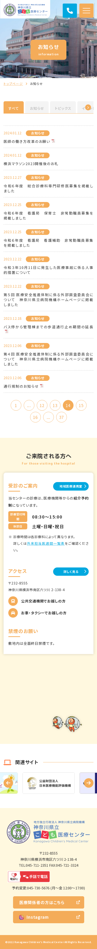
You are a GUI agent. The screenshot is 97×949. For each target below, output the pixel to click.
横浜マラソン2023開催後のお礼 (31, 163)
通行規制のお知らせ (21, 386)
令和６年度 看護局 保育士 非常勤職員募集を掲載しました (48, 215)
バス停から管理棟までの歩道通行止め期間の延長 (48, 326)
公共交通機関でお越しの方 (43, 600)
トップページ (13, 83)
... (29, 405)
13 (55, 405)
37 (61, 417)
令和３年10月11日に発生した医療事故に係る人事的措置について (48, 270)
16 (35, 417)
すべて (13, 108)
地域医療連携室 (71, 486)
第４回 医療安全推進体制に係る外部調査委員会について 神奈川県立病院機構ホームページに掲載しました (48, 358)
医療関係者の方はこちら (42, 902)
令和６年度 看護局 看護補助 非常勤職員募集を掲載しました (48, 243)
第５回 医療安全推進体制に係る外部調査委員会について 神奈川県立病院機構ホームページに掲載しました (48, 299)
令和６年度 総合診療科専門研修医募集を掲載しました (48, 188)
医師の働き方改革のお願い (27, 141)
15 (81, 405)
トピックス (63, 108)
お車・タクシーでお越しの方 (44, 612)
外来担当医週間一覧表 (46, 543)
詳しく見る (71, 571)
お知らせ (37, 108)
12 (42, 405)
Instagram (34, 917)
